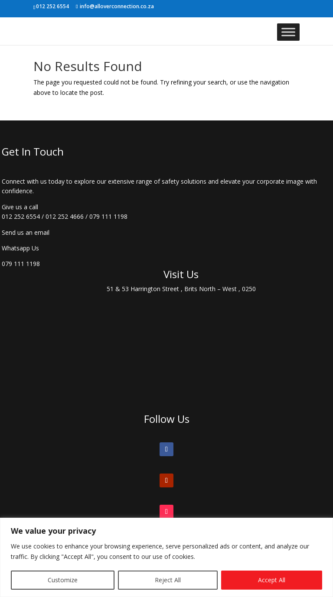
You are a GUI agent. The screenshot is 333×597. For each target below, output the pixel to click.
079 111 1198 (108, 216)
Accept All (271, 580)
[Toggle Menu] (288, 32)
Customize (63, 580)
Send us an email (25, 232)
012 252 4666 (65, 216)
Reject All (168, 580)
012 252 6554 (21, 216)
